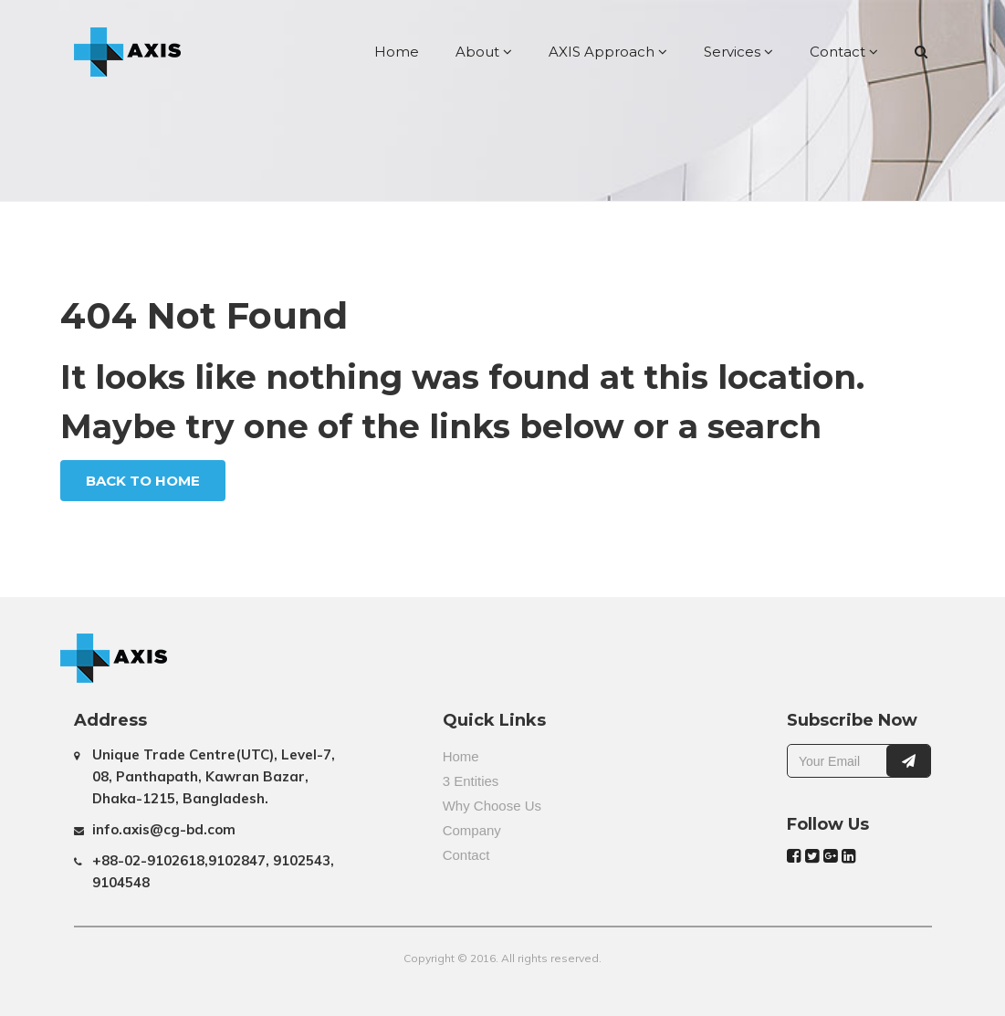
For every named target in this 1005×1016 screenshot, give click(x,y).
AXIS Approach (608, 51)
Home (396, 51)
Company (472, 830)
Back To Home (143, 480)
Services (738, 51)
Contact (844, 51)
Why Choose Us (492, 805)
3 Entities (471, 781)
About (483, 51)
